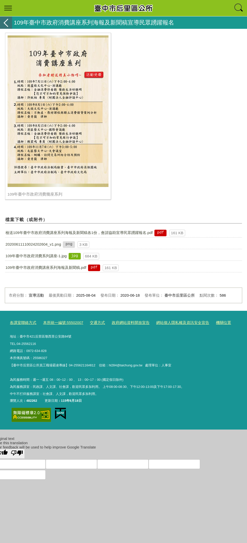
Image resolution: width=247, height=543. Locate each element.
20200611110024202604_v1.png (33, 244)
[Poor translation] (16, 452)
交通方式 (87, 322)
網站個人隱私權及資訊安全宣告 (163, 322)
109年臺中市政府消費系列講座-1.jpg (36, 256)
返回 (6, 22)
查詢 (239, 8)
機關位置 (199, 322)
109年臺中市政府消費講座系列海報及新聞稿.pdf (46, 267)
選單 (8, 8)
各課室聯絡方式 (21, 322)
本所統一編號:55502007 (57, 322)
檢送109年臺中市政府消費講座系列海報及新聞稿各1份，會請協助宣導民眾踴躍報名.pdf (79, 232)
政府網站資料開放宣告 (117, 322)
